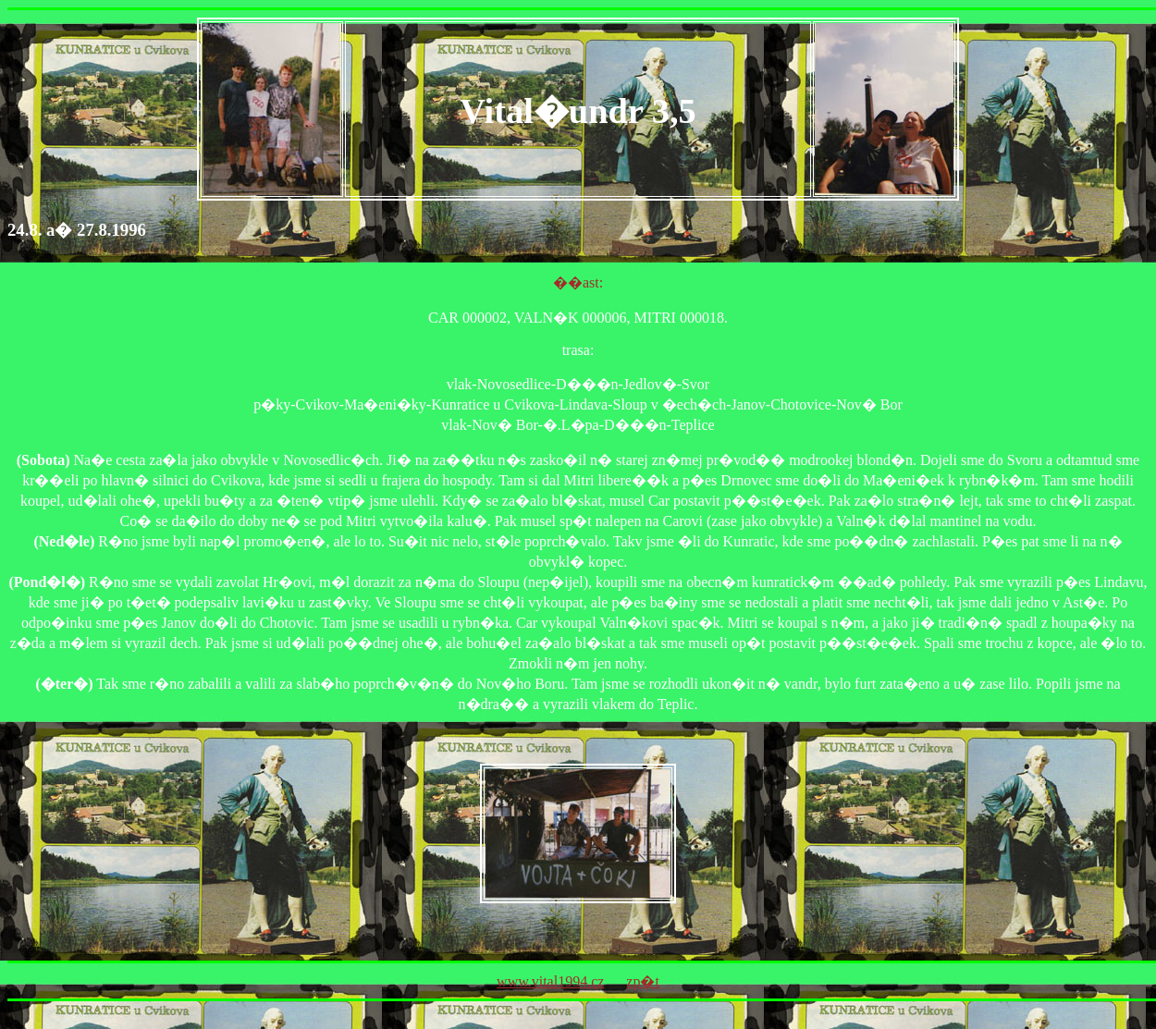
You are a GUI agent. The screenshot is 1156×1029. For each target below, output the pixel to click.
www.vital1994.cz (550, 981)
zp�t (642, 981)
